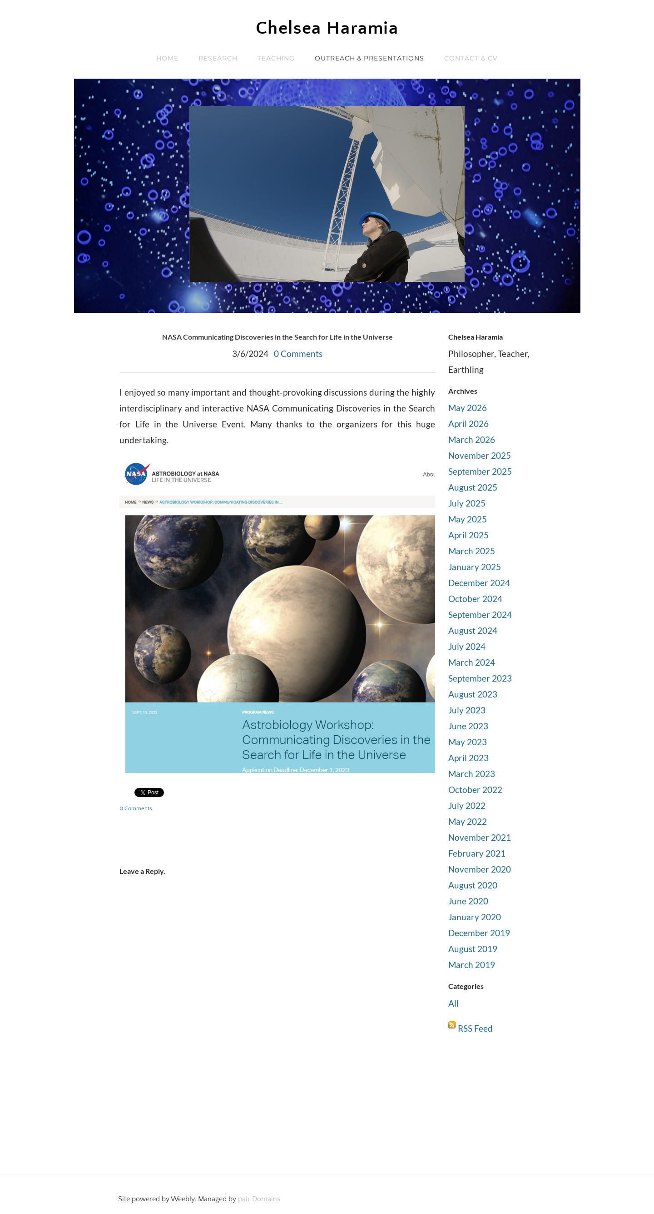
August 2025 (472, 487)
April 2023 (468, 757)
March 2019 (471, 964)
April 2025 (468, 535)
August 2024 (472, 630)
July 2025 (467, 503)
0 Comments (298, 353)
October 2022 (475, 789)
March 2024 (471, 662)
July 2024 (467, 646)
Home (167, 58)
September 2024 (480, 614)
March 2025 (471, 551)
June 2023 (468, 726)
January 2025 (474, 567)
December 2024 (479, 582)
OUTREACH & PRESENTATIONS (370, 58)
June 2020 (468, 901)
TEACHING (276, 58)
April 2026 (468, 423)
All (453, 1003)
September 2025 (480, 471)
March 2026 (471, 439)
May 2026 (467, 407)
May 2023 (467, 742)
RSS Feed (475, 1028)
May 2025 (467, 519)
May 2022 (467, 821)
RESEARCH (218, 58)
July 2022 (467, 805)
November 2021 (479, 837)
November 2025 (479, 455)
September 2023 (480, 678)
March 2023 (471, 773)
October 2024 (475, 598)
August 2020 (472, 885)
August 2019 (472, 948)
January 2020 (474, 917)
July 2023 (467, 710)
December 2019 (479, 933)
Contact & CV (471, 58)
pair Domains (259, 1199)
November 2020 (479, 869)
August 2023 (472, 694)
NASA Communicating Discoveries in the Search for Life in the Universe (277, 336)
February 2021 (476, 853)
